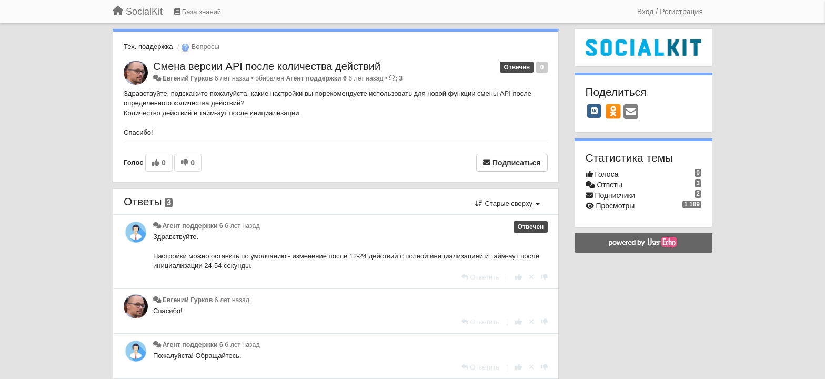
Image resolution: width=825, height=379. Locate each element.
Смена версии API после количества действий (266, 66)
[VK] (595, 111)
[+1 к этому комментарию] (518, 277)
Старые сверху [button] (507, 203)
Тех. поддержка (148, 47)
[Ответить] (480, 277)
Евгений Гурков (187, 78)
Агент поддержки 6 (316, 78)
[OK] (613, 111)
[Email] (630, 112)
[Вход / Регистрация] (670, 12)
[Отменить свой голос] (531, 277)
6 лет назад (242, 226)
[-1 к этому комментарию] (544, 277)
